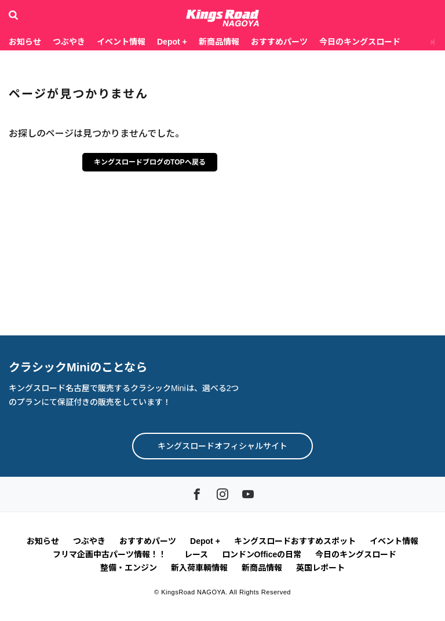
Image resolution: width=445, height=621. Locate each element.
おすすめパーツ (279, 41)
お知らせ (25, 41)
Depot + (172, 41)
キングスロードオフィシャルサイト (222, 446)
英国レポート (320, 567)
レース (196, 554)
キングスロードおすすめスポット (295, 541)
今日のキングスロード (359, 41)
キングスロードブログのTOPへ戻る (149, 162)
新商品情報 (219, 41)
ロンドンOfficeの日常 (262, 554)
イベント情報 (121, 41)
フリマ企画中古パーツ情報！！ (111, 554)
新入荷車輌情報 (199, 567)
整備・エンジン (128, 567)
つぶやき (69, 41)
